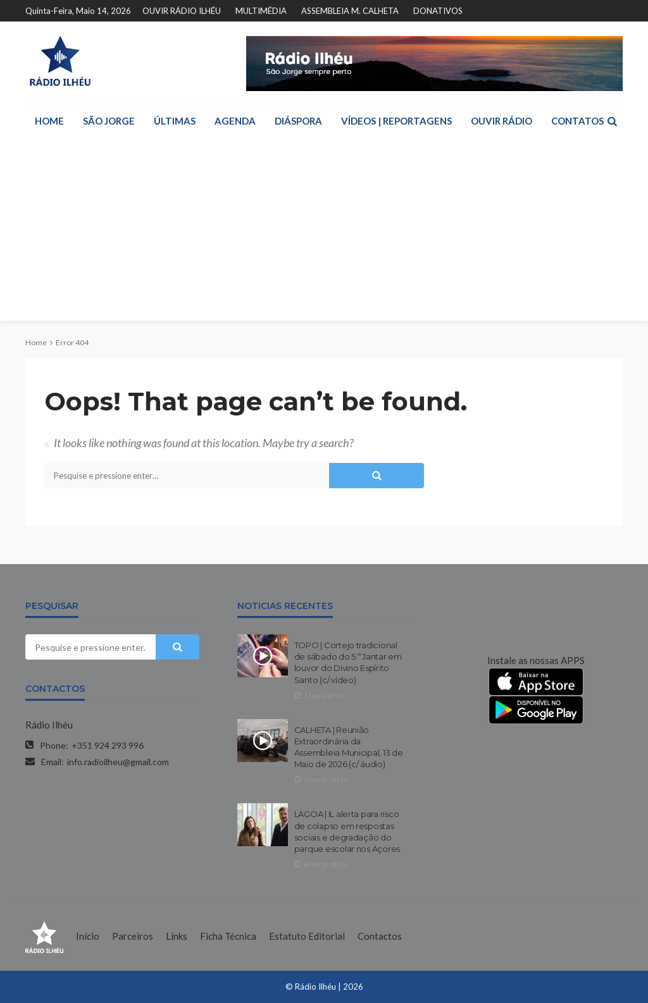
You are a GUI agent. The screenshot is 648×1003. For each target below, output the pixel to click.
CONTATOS (577, 120)
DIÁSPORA (298, 120)
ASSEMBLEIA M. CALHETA (350, 11)
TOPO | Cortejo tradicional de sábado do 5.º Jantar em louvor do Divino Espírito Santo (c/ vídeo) (348, 662)
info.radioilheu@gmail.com (118, 761)
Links (176, 936)
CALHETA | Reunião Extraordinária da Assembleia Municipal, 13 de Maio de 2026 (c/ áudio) (348, 747)
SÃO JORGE (109, 120)
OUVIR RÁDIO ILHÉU (181, 11)
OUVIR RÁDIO (501, 120)
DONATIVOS (438, 11)
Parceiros (132, 936)
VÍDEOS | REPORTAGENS (396, 120)
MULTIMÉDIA (261, 11)
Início (87, 936)
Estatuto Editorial (307, 936)
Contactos (380, 936)
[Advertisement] (324, 232)
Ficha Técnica (228, 936)
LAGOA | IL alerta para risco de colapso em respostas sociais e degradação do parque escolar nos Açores (347, 831)
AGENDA (235, 120)
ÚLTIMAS (175, 120)
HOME (49, 120)
